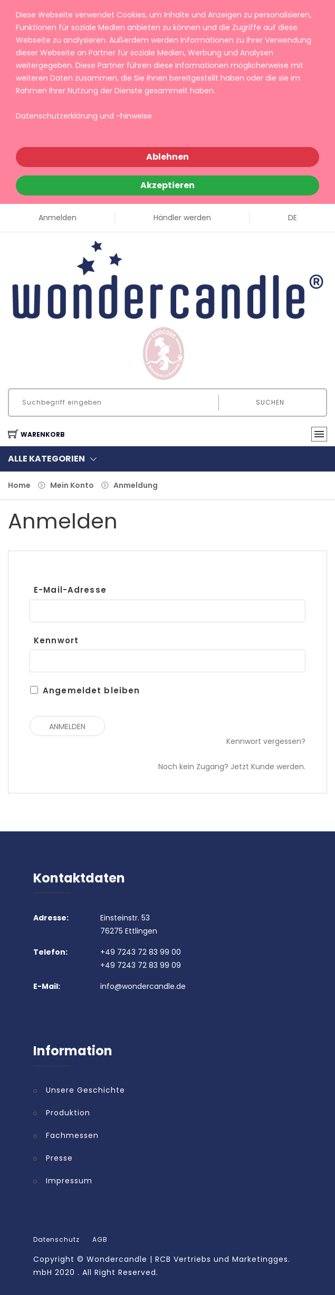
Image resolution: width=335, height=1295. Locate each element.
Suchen (270, 402)
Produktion (68, 1112)
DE (292, 217)
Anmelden (57, 217)
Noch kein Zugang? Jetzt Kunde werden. (231, 766)
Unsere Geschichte (85, 1090)
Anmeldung (135, 485)
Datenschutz (56, 1240)
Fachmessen (72, 1135)
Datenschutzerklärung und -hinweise (84, 116)
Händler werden (182, 217)
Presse (59, 1158)
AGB (100, 1240)
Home (19, 485)
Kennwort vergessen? (265, 741)
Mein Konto (72, 485)
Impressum (69, 1180)
